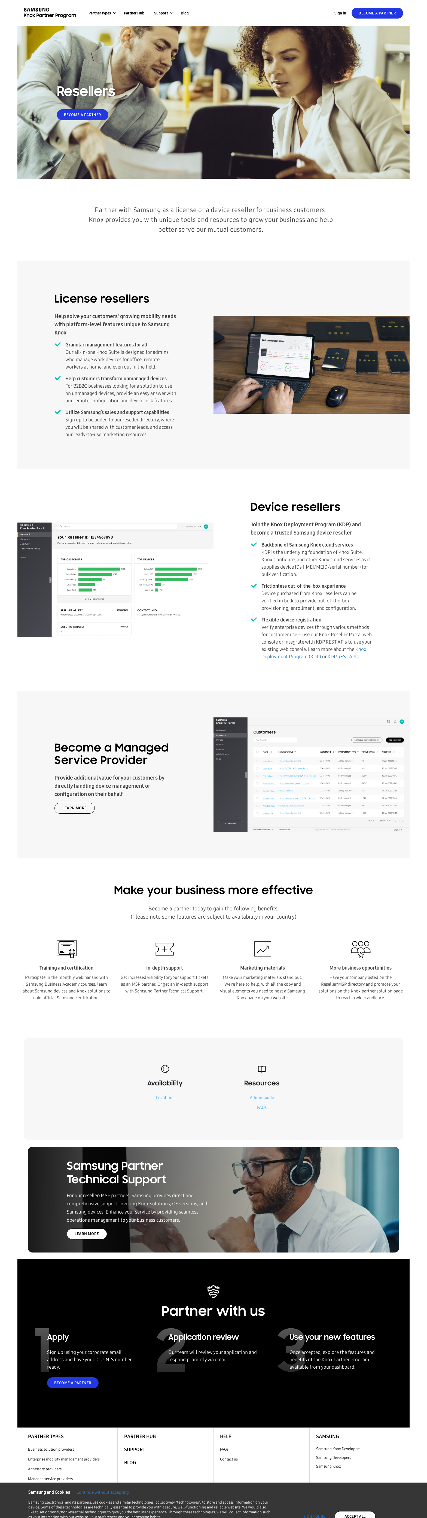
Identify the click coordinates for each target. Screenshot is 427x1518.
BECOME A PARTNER (82, 114)
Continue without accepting (103, 1460)
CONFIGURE (315, 1484)
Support (134, 1450)
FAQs (262, 1107)
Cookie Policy (110, 1509)
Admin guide (262, 1097)
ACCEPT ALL (355, 1484)
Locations (165, 1097)
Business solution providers (51, 1449)
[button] (102, 13)
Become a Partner (377, 13)
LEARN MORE (74, 807)
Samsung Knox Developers (338, 1449)
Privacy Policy (147, 1509)
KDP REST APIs (343, 657)
